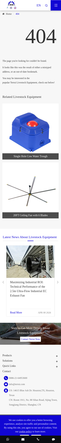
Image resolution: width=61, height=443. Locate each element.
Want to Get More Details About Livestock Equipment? (30, 330)
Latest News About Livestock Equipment (30, 237)
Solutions (7, 360)
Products (7, 355)
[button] (3, 282)
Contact (6, 371)
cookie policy (25, 431)
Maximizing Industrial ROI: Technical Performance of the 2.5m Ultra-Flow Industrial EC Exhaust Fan (28, 289)
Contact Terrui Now (30, 339)
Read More (16, 312)
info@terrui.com (17, 384)
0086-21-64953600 (18, 378)
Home (9, 14)
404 (17, 14)
